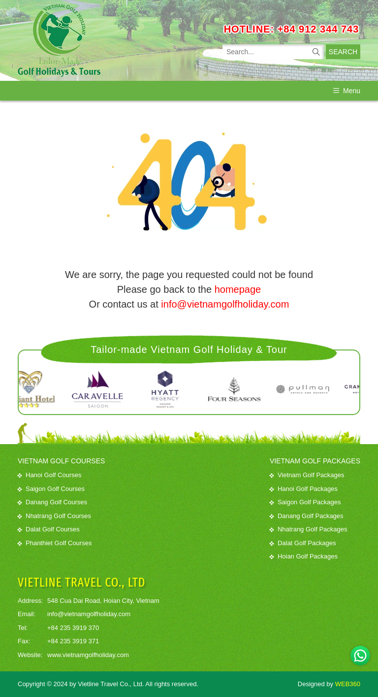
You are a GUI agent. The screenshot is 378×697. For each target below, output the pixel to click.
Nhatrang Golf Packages (308, 529)
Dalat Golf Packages (303, 543)
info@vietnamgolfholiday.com (225, 304)
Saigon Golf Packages (305, 502)
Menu (346, 91)
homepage (238, 289)
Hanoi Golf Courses (49, 475)
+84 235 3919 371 (73, 641)
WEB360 (347, 684)
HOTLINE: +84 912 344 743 (291, 29)
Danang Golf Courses (52, 502)
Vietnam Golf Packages (307, 475)
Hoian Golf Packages (304, 556)
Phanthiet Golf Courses (55, 543)
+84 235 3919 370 (73, 627)
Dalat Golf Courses (49, 529)
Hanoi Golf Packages (304, 488)
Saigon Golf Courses (51, 488)
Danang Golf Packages (307, 516)
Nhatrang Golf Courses (54, 516)
